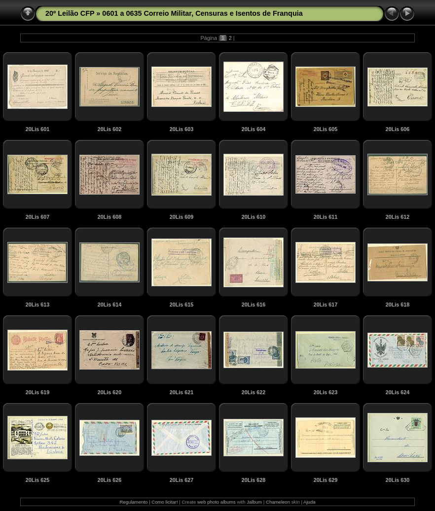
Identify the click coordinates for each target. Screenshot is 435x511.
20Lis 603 (182, 129)
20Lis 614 (110, 304)
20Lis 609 (182, 217)
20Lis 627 (182, 480)
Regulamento (133, 502)
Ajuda (309, 502)
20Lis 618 (398, 304)
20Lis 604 (254, 129)
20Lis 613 (38, 304)
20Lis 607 (38, 217)
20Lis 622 (254, 392)
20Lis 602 (110, 129)
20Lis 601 (38, 129)
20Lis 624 (398, 392)
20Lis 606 (398, 129)
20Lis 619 (38, 392)
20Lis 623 (326, 392)
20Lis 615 (182, 304)
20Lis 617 (326, 304)
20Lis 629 (326, 480)
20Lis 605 (326, 129)
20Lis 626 (110, 480)
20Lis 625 (38, 480)
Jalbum (254, 502)
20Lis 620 (110, 392)
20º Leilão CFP (69, 13)
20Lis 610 (254, 217)
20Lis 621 (182, 392)
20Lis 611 (326, 217)
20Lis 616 (254, 304)
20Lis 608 (110, 217)
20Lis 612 (398, 217)
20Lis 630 (398, 480)
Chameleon (278, 502)
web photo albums (216, 502)
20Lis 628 (254, 480)
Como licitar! (164, 502)
